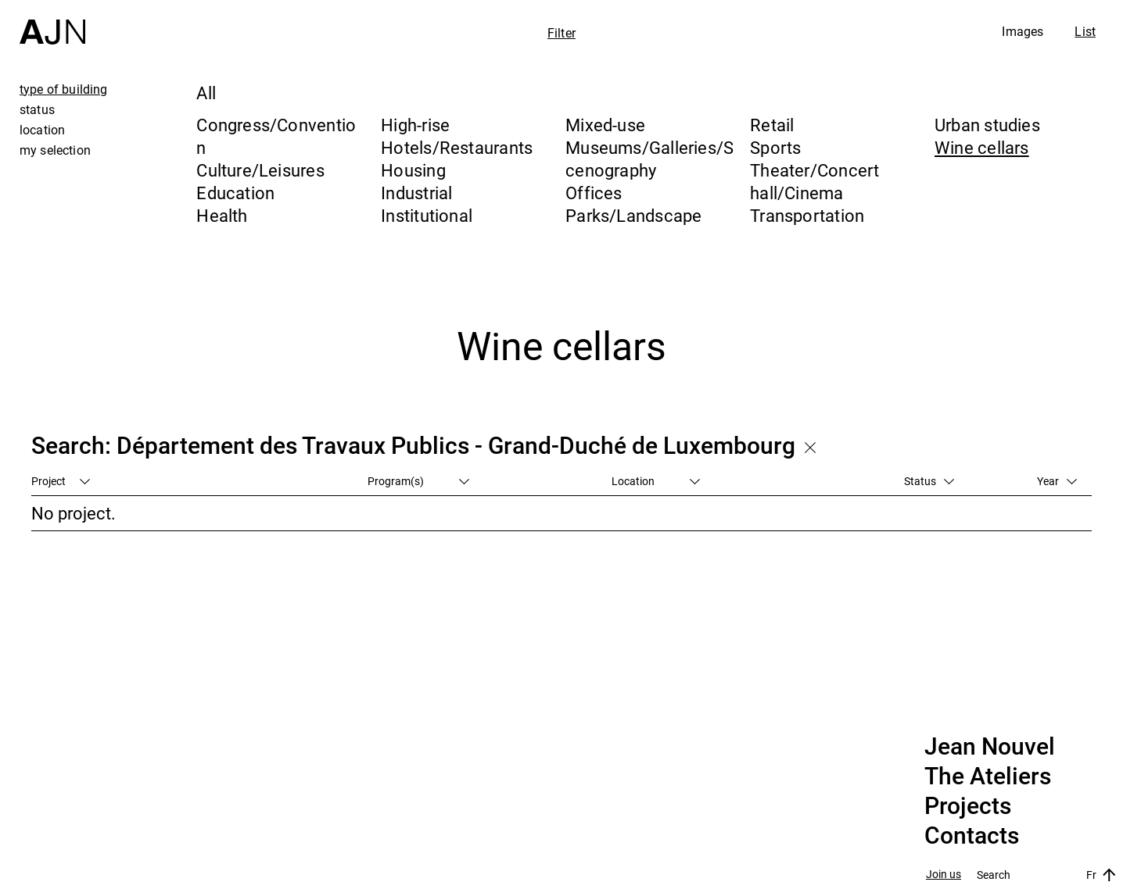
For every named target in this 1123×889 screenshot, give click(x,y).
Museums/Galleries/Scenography (649, 158)
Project (60, 480)
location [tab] (42, 129)
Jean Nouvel (989, 747)
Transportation (807, 215)
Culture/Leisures (260, 170)
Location (656, 480)
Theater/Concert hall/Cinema (814, 181)
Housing (413, 170)
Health (221, 215)
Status (929, 480)
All (206, 92)
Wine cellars (982, 147)
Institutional (426, 215)
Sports (775, 147)
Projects (967, 806)
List (1085, 31)
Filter (561, 32)
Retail (772, 124)
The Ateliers (987, 776)
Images (1022, 31)
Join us (943, 874)
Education (235, 192)
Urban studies (987, 124)
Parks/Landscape (633, 215)
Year (1057, 480)
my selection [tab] (55, 150)
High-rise (415, 124)
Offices (593, 192)
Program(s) (418, 480)
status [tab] (37, 109)
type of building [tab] (64, 89)
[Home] (52, 22)
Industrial (416, 192)
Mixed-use (605, 124)
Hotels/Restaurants (457, 147)
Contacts (971, 836)
